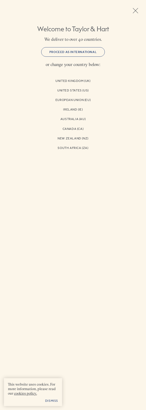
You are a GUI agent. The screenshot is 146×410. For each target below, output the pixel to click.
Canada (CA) (73, 129)
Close (135, 10)
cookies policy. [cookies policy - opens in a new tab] (25, 393)
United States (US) (73, 90)
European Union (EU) (73, 100)
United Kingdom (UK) (72, 81)
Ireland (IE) (73, 109)
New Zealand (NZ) (73, 138)
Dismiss (51, 401)
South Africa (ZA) (73, 148)
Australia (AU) (73, 119)
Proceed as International (73, 52)
